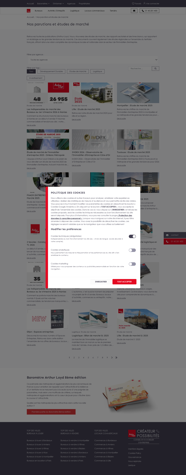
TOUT (124, 281)
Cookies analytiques (88, 252)
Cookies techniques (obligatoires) (88, 239)
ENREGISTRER (101, 281)
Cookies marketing (88, 266)
